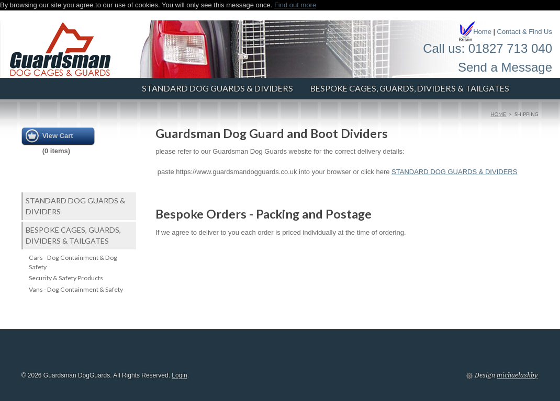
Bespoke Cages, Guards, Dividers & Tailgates (409, 88)
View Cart (57, 136)
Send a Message (505, 67)
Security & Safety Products (66, 278)
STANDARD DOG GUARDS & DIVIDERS (217, 88)
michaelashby (517, 375)
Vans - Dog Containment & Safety (76, 289)
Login (179, 375)
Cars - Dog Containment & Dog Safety (73, 262)
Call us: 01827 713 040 (487, 48)
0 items (56, 151)
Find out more (295, 5)
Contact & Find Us (525, 32)
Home (482, 32)
